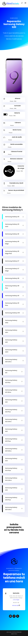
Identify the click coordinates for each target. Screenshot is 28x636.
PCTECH (15, 633)
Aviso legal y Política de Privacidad (14, 632)
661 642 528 (16, 605)
